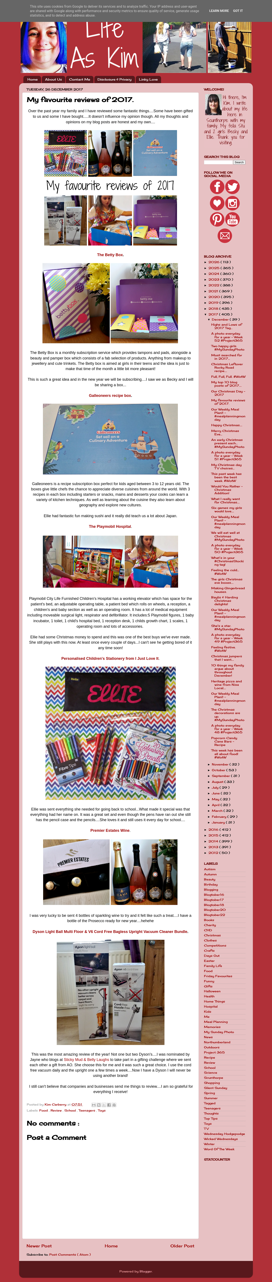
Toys (102, 1110)
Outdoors (212, 1047)
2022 (214, 285)
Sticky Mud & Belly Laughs (86, 1060)
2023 (214, 279)
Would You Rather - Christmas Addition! (227, 490)
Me (207, 1016)
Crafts (209, 950)
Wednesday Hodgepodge (224, 1134)
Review (57, 1110)
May (216, 799)
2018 (213, 308)
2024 (214, 273)
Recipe (209, 1057)
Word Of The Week (219, 1149)
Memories (212, 1027)
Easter (209, 961)
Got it (238, 11)
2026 (214, 262)
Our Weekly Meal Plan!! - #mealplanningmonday (228, 415)
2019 (214, 302)
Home (32, 79)
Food (44, 1110)
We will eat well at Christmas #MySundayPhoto (227, 536)
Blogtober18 (214, 905)
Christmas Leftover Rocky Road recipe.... (227, 367)
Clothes (210, 940)
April (216, 805)
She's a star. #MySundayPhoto (227, 627)
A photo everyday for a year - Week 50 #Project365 (227, 549)
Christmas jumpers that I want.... (226, 657)
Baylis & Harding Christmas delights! (224, 601)
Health (209, 996)
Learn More (219, 11)
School (70, 1110)
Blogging (211, 889)
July (216, 787)
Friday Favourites (218, 976)
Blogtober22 (214, 915)
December (221, 319)
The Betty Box (110, 255)
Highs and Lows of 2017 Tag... (226, 326)
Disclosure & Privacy (115, 79)
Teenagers (87, 1110)
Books (209, 920)
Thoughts (211, 1113)
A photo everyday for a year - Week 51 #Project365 (227, 456)
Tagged (209, 1103)
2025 (214, 268)
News (208, 1037)
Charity (210, 925)
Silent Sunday (215, 1088)
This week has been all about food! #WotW (226, 754)
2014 (213, 841)
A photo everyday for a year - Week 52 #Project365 (227, 337)
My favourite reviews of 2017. (228, 402)
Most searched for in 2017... (226, 357)
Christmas (212, 935)
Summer (211, 1098)
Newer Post (39, 1245)
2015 (214, 835)
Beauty (209, 879)
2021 (213, 291)
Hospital (211, 1006)
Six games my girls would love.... (226, 509)
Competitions (215, 945)
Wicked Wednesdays (221, 1139)
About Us (53, 79)
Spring (209, 1093)
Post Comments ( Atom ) (70, 1254)
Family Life (213, 966)
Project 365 (214, 1052)
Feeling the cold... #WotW (225, 571)
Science (210, 1072)
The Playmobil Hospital (110, 526)
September (221, 776)
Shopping (212, 1083)
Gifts (208, 986)
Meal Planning (216, 1022)
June (216, 793)
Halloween (212, 991)
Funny (209, 981)
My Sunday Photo (219, 1032)
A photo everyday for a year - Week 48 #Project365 (227, 729)
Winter (209, 1144)
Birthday (211, 884)
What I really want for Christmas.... (225, 500)
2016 (214, 829)
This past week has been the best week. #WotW (226, 477)
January (219, 822)
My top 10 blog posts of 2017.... (226, 383)
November (221, 764)
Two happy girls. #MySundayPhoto (227, 347)
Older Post (182, 1245)
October (219, 770)
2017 (213, 314)
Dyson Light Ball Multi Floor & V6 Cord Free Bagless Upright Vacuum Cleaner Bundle (110, 932)
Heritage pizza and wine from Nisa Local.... (226, 685)
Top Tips (211, 1118)
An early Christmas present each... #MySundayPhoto (227, 443)
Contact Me (79, 79)
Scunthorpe (213, 1077)
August (218, 782)
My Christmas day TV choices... (226, 466)
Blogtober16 (214, 894)
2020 (214, 297)
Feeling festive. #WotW (223, 649)
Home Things (214, 1001)
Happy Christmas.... (226, 425)
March (218, 810)
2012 (213, 853)
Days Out (212, 955)
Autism (209, 869)
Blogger (146, 1271)
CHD (208, 930)
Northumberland (217, 1042)
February (219, 816)
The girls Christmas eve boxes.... (226, 581)
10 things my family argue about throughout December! (227, 670)
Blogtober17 (214, 900)
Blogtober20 (215, 909)
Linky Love (148, 79)
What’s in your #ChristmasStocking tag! (227, 561)
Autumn (210, 874)
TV (206, 1128)
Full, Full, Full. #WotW (228, 376)
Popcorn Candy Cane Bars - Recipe (224, 741)
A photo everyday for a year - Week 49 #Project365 (227, 638)
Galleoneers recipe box (110, 395)
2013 (213, 847)
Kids (207, 1011)
